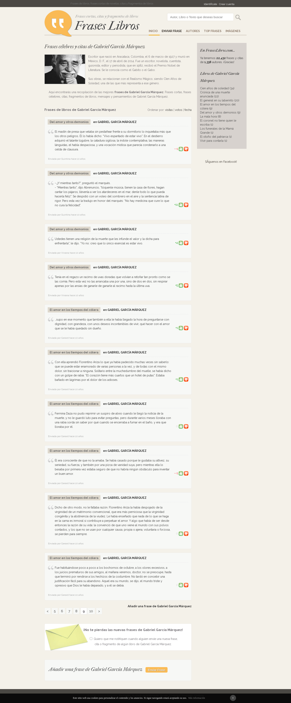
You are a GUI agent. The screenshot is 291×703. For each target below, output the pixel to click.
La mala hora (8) (210, 116)
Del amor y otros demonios (69, 122)
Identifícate (210, 4)
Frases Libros (107, 26)
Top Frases (212, 31)
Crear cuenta (226, 4)
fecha (188, 109)
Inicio (153, 31)
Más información (196, 698)
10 (91, 611)
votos (178, 109)
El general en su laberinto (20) (219, 100)
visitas (169, 109)
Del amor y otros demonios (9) (220, 112)
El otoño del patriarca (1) (216, 136)
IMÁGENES (233, 31)
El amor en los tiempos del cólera (74, 309)
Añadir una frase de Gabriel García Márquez (160, 606)
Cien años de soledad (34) (217, 88)
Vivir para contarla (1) (213, 140)
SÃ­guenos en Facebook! (221, 161)
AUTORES (193, 31)
